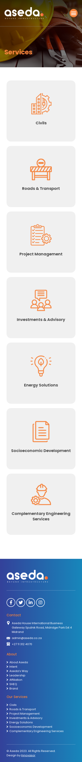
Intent (13, 667)
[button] (74, 13)
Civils (13, 705)
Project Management (24, 714)
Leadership (17, 675)
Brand (13, 688)
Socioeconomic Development (30, 727)
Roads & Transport (22, 709)
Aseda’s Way (18, 671)
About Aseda (18, 662)
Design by (21, 755)
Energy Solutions (21, 722)
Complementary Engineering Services (36, 731)
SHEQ (13, 684)
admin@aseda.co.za (27, 638)
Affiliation (15, 680)
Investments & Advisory (25, 718)
